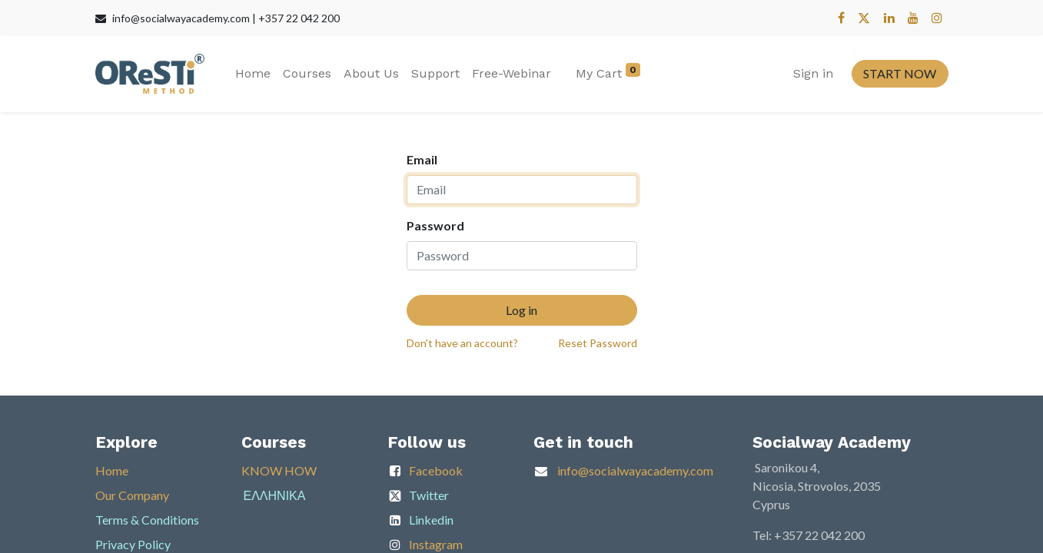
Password (435, 225)
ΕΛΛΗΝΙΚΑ (275, 495)
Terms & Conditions (147, 519)
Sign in (813, 73)
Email (422, 159)
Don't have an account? (462, 342)
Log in (521, 310)
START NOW (899, 73)
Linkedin (431, 519)
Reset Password (597, 342)
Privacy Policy (133, 544)
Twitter (429, 495)
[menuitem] (253, 73)
